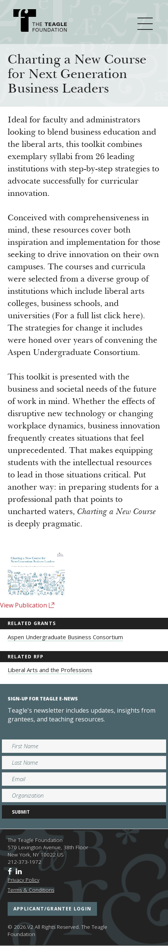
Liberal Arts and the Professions (50, 670)
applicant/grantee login (52, 908)
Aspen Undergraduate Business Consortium (65, 637)
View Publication (27, 605)
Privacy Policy (23, 879)
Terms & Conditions (31, 889)
